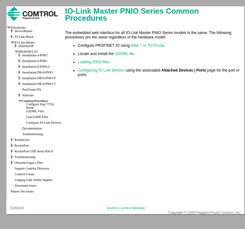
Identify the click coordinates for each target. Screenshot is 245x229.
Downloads (18, 27)
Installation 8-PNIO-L (36, 66)
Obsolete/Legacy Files (29, 162)
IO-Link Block (24, 36)
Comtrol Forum (25, 174)
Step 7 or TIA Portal (147, 45)
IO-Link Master (25, 42)
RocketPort (22, 145)
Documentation (32, 128)
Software (28, 95)
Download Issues (25, 185)
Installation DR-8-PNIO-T (39, 84)
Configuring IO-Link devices (101, 70)
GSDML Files (35, 111)
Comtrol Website (132, 208)
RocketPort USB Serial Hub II (34, 151)
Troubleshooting (32, 134)
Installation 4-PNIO (34, 55)
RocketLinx (22, 140)
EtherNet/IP (26, 46)
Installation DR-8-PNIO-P (39, 78)
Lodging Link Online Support (33, 180)
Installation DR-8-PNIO (37, 72)
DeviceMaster (23, 31)
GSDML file (124, 54)
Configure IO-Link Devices (43, 122)
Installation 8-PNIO (34, 61)
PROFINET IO (28, 51)
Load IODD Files (37, 117)
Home (111, 208)
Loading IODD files (94, 62)
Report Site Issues (22, 191)
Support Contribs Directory (32, 168)
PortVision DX (31, 89)
